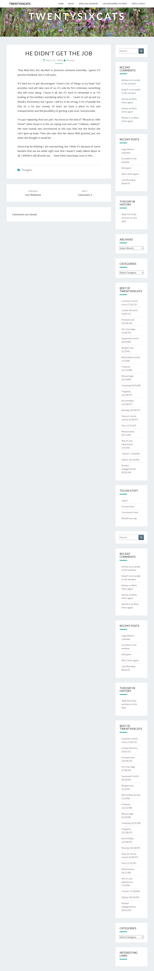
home (61, 3)
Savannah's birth (130, 338)
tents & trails (138, 3)
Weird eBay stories (131, 357)
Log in (125, 500)
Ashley (70, 60)
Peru (124, 425)
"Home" (126, 453)
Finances (126, 366)
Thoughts (26, 170)
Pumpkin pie (128, 319)
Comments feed (130, 512)
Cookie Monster (130, 310)
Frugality (126, 391)
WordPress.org (129, 518)
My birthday (127, 400)
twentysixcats (19, 4)
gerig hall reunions (88, 3)
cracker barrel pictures (115, 3)
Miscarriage (127, 375)
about (71, 3)
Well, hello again (130, 173)
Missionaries (128, 431)
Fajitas (125, 459)
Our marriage (128, 329)
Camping (126, 385)
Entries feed (128, 506)
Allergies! (126, 167)
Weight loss (128, 347)
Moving (125, 410)
